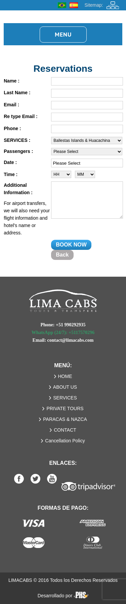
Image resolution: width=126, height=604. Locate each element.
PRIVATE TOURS (64, 408)
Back (62, 255)
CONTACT (65, 430)
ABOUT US (65, 387)
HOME (65, 376)
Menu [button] (63, 34)
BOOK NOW (71, 245)
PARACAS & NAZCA (65, 419)
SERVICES (65, 397)
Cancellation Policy (65, 440)
